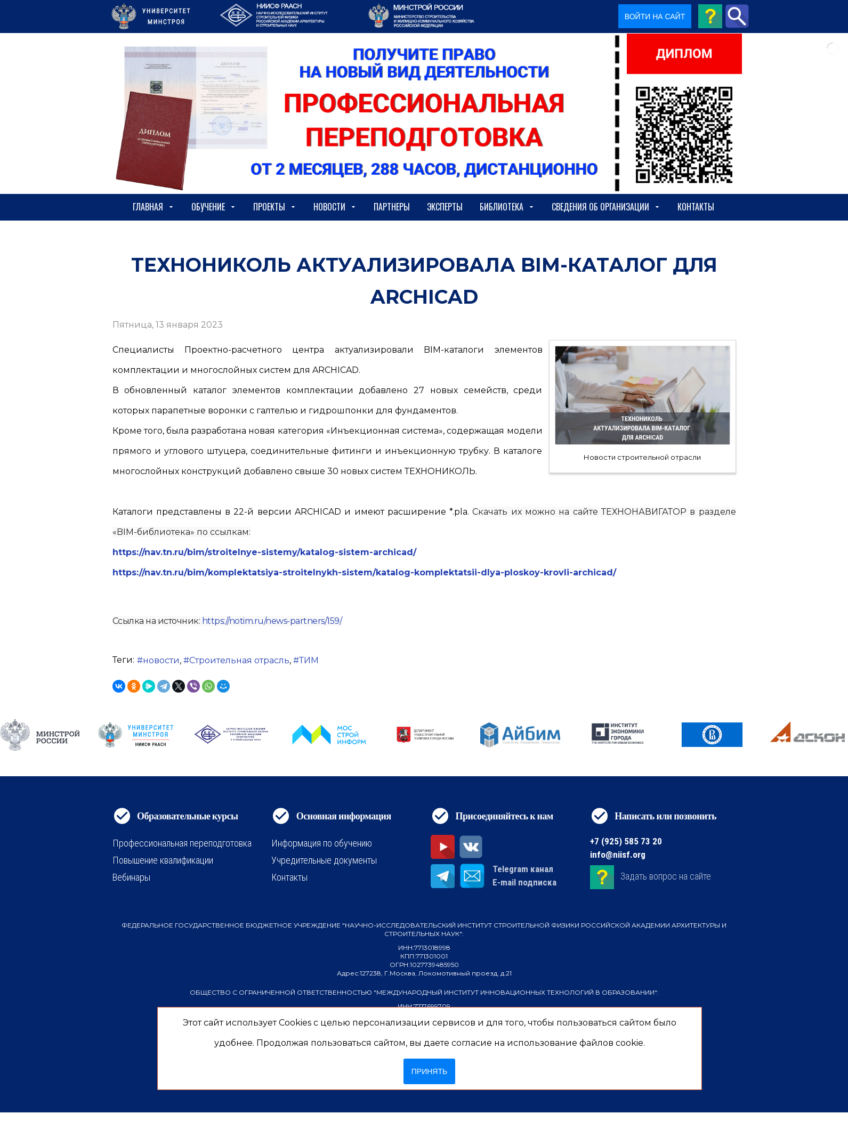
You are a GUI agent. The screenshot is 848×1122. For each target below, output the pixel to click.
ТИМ (309, 660)
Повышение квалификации (162, 860)
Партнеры (392, 206)
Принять (429, 1071)
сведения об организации (606, 206)
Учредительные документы (324, 860)
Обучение (213, 206)
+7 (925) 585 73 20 (626, 841)
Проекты (274, 206)
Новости (335, 206)
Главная (153, 206)
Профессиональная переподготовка (182, 843)
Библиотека (507, 206)
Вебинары (131, 877)
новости (161, 660)
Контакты (695, 206)
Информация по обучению (321, 843)
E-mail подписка (524, 882)
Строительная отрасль (239, 660)
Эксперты (445, 206)
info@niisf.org (617, 854)
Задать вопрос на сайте (665, 876)
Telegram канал (522, 869)
